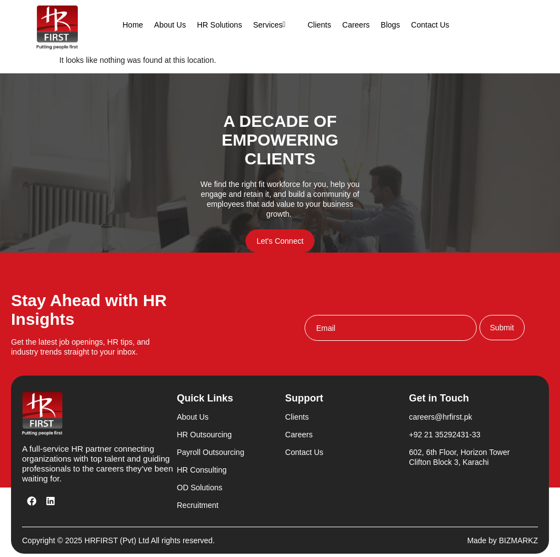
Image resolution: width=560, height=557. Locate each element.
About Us (170, 24)
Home (132, 24)
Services (275, 24)
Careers (356, 24)
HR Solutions (219, 24)
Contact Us (430, 24)
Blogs (390, 24)
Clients (319, 24)
